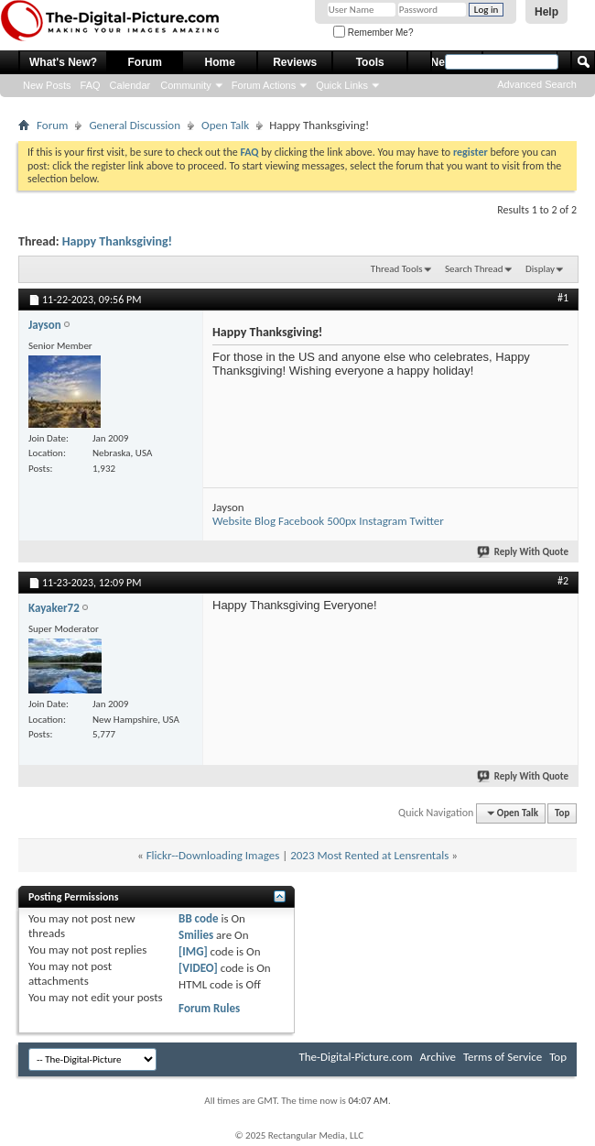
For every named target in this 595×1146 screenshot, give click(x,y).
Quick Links (342, 85)
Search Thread (474, 269)
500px (341, 521)
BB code (198, 918)
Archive (438, 1057)
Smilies (195, 935)
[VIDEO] (198, 968)
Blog (265, 521)
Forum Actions (264, 85)
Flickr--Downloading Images (213, 855)
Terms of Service (502, 1057)
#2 (562, 580)
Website (232, 521)
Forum (145, 62)
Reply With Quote (523, 552)
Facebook (301, 521)
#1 (562, 297)
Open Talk (225, 125)
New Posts (47, 85)
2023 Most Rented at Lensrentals (369, 855)
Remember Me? (373, 32)
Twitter (427, 521)
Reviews (295, 62)
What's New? (63, 62)
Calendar (130, 85)
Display (540, 269)
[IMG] (193, 951)
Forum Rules (209, 1008)
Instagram (382, 521)
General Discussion (134, 125)
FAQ (91, 85)
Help (546, 11)
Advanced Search (537, 84)
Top (562, 813)
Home (220, 62)
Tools (370, 62)
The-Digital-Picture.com (355, 1057)
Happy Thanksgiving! (117, 241)
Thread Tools (397, 269)
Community (185, 85)
